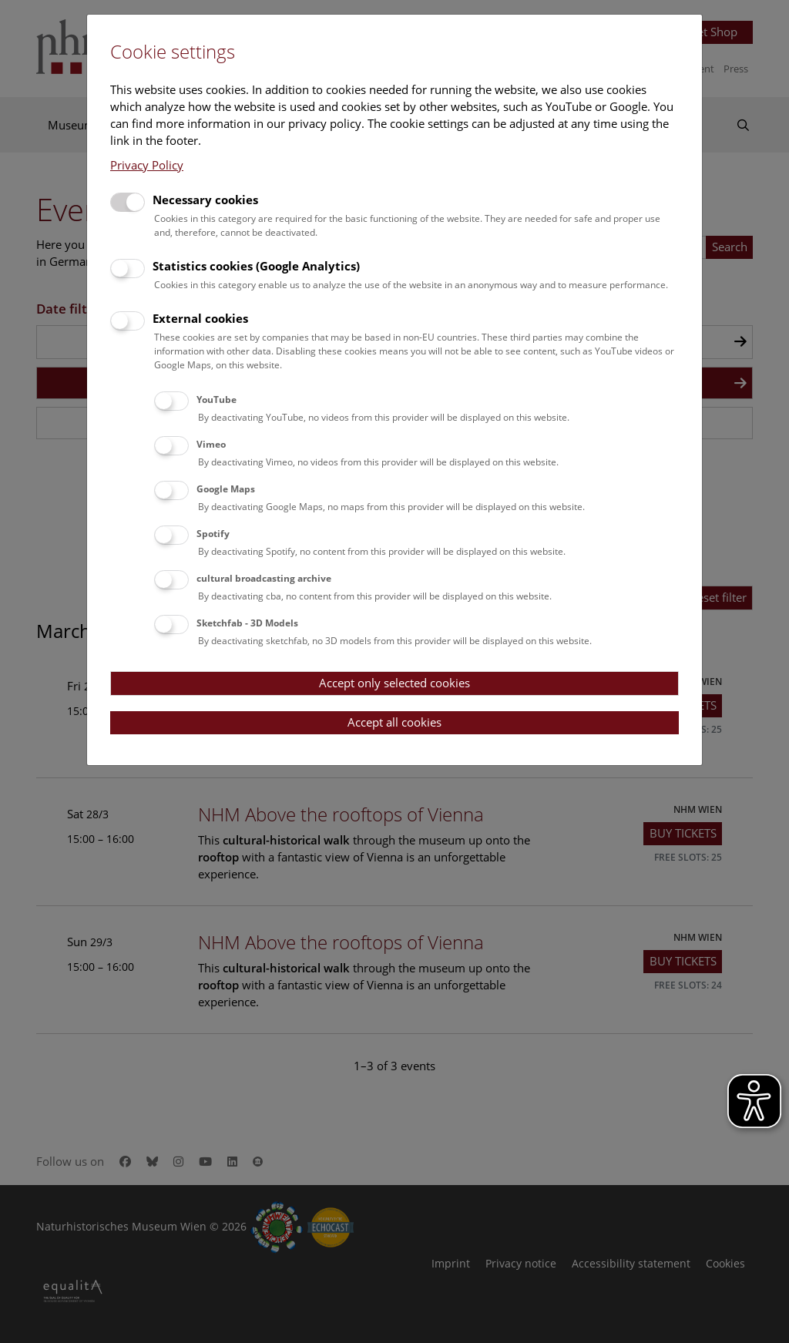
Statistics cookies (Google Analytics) (256, 266)
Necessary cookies (205, 199)
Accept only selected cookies (394, 682)
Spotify (213, 533)
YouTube (216, 399)
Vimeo (211, 444)
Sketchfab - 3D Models (247, 623)
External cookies (200, 318)
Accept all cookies (394, 722)
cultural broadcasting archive (263, 578)
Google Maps (225, 488)
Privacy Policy (146, 165)
